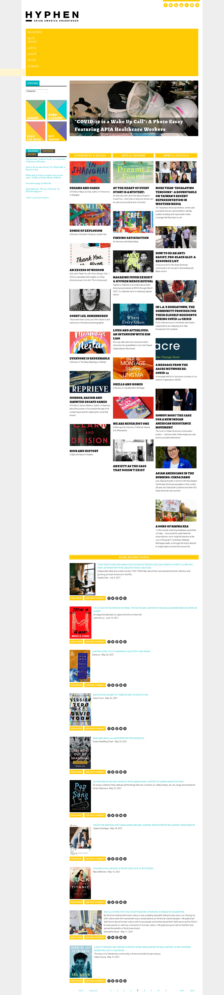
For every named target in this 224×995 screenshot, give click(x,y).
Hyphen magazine (39, 980)
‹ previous (93, 950)
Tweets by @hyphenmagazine (37, 157)
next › (182, 950)
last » (192, 950)
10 (158, 950)
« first (80, 950)
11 (166, 950)
